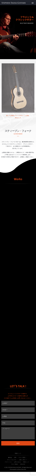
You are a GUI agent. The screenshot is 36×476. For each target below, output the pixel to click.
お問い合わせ (17, 462)
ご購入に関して (23, 459)
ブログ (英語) (14, 464)
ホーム (10, 457)
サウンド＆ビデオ (11, 459)
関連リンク (18, 453)
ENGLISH (22, 464)
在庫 (15, 457)
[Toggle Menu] (33, 3)
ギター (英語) (22, 457)
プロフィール (8, 462)
